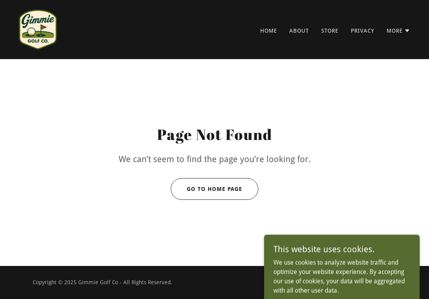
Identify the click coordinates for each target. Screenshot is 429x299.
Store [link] (329, 31)
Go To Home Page (214, 189)
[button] (398, 30)
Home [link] (268, 31)
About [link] (299, 31)
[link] (38, 29)
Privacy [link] (362, 31)
